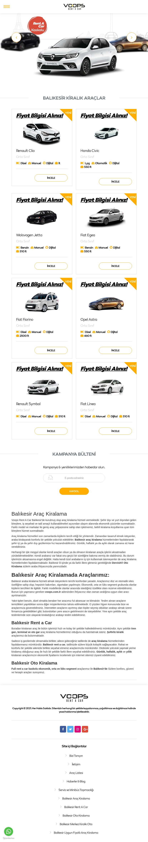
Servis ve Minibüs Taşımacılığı (75, 790)
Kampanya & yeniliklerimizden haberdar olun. (74, 467)
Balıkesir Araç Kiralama (76, 798)
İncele (51, 177)
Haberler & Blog (76, 781)
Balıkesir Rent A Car (76, 807)
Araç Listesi (76, 773)
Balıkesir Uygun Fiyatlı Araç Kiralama (76, 833)
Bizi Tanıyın (76, 756)
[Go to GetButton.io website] (8, 838)
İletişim (76, 764)
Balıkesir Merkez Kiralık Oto (76, 824)
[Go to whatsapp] (8, 831)
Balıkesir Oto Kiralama (76, 815)
